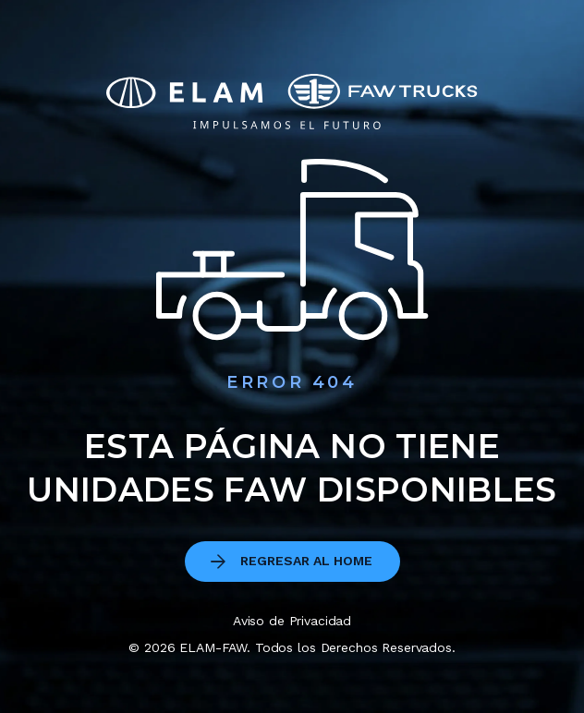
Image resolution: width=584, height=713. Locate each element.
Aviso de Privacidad (292, 620)
